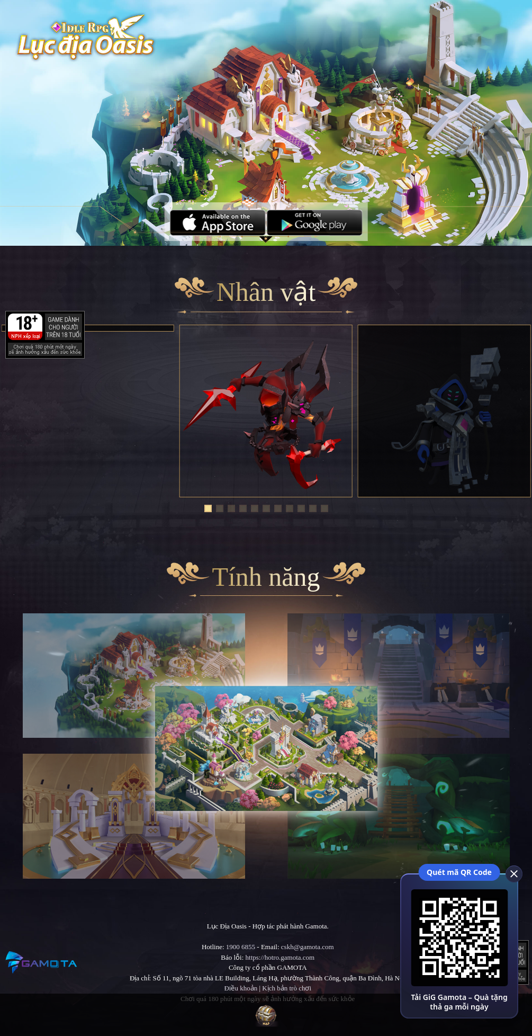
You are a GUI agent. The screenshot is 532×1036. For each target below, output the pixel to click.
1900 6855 (240, 947)
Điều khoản (240, 988)
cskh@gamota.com (307, 947)
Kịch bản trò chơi (286, 988)
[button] (208, 508)
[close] (513, 873)
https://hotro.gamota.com (280, 957)
